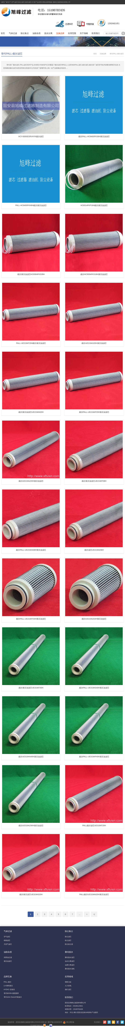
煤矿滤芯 (68, 989)
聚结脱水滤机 (70, 969)
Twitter (122, 1022)
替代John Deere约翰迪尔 (13, 997)
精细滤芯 (7, 940)
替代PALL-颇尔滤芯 (11, 53)
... (79, 914)
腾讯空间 (113, 1022)
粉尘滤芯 (68, 940)
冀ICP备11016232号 (55, 1022)
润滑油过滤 (8, 957)
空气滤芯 (7, 937)
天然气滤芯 (8, 944)
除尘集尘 (25, 33)
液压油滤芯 (8, 961)
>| (94, 914)
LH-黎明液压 (8, 986)
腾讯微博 (109, 1022)
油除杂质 (37, 33)
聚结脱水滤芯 (70, 957)
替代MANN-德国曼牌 (11, 993)
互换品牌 (60, 33)
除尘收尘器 (69, 944)
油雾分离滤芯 (70, 965)
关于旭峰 (84, 33)
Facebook (117, 1022)
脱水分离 (48, 33)
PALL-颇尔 (7, 982)
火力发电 (68, 986)
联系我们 (96, 33)
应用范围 (72, 33)
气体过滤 (13, 33)
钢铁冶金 (68, 982)
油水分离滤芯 (70, 961)
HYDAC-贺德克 (9, 989)
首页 (3, 33)
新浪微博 (104, 1022)
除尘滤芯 (68, 937)
